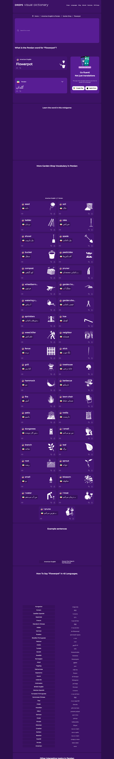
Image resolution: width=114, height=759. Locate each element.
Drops (68, 5)
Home (37, 16)
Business (89, 5)
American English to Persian (50, 16)
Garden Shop (67, 16)
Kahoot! (84, 5)
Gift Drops (96, 5)
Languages (74, 5)
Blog (79, 5)
